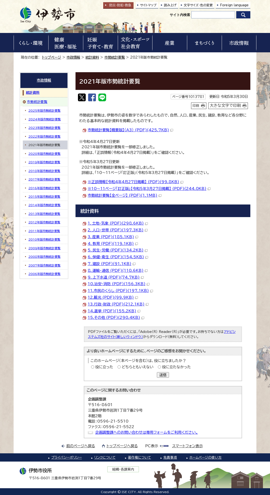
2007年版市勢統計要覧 (44, 265)
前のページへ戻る (80, 446)
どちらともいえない (137, 367)
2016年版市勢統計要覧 (44, 188)
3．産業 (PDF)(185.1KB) (113, 237)
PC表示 (151, 446)
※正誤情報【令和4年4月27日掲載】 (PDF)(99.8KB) (135, 182)
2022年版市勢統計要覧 (44, 136)
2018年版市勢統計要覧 (44, 170)
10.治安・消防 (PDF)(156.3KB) (119, 284)
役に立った (104, 367)
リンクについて (105, 457)
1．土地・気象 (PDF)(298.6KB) (118, 223)
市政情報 (73, 57)
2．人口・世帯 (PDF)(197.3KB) (118, 230)
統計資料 (92, 57)
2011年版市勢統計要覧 (44, 230)
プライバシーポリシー (66, 457)
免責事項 (170, 457)
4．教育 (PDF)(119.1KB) (113, 243)
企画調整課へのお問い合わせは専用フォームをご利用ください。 (146, 432)
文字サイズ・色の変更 (198, 5)
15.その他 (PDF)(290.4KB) (116, 317)
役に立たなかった (176, 367)
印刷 (196, 105)
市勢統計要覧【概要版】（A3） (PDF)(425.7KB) (130, 130)
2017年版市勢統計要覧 (44, 179)
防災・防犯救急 (120, 5)
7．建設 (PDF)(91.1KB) (111, 264)
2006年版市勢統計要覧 (44, 273)
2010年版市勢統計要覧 (44, 239)
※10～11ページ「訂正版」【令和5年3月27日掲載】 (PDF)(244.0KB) (149, 188)
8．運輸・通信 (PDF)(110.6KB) (118, 270)
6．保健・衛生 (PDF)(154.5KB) (118, 257)
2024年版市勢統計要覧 (44, 119)
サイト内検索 (180, 15)
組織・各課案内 (123, 469)
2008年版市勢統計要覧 (44, 256)
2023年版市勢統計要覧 (44, 127)
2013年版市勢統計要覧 (44, 213)
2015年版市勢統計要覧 (44, 196)
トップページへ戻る (122, 446)
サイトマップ (148, 5)
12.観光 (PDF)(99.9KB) (113, 297)
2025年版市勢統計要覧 (44, 110)
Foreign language (234, 5)
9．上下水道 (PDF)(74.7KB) (116, 277)
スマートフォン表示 (187, 446)
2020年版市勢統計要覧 (44, 153)
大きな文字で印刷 (225, 105)
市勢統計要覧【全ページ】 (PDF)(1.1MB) (124, 195)
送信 (163, 375)
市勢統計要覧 (114, 57)
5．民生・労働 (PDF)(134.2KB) (118, 250)
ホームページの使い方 (205, 457)
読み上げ (170, 5)
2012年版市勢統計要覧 (44, 222)
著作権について (139, 457)
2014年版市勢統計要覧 (44, 205)
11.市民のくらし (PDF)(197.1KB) (120, 290)
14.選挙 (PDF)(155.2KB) (114, 311)
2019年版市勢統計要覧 (44, 162)
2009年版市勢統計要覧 (44, 248)
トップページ (51, 57)
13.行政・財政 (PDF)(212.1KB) (118, 304)
